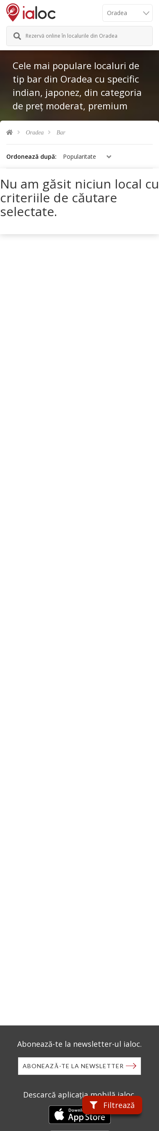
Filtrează (112, 1105)
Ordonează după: (31, 156)
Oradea (35, 132)
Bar (61, 132)
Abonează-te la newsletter (73, 1065)
